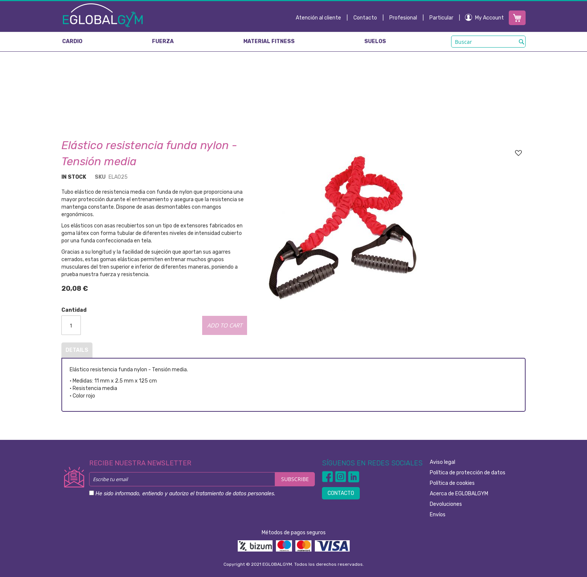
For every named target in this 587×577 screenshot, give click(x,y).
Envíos (437, 514)
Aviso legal (442, 462)
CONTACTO (341, 493)
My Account (489, 18)
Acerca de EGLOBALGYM (459, 493)
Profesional (403, 18)
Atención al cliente (318, 18)
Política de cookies (452, 483)
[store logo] (102, 15)
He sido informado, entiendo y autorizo (185, 493)
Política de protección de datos (467, 472)
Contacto (365, 18)
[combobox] (488, 42)
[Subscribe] (295, 479)
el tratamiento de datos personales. (232, 493)
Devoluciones (446, 504)
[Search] (521, 42)
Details (77, 350)
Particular (441, 18)
